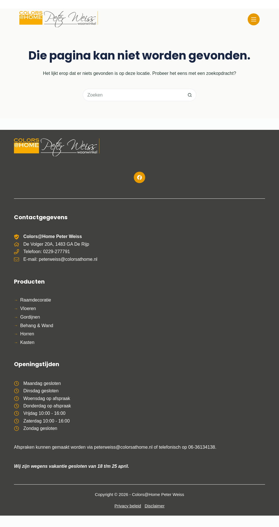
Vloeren (28, 308)
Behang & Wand (36, 325)
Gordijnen (30, 317)
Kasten (27, 342)
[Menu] (254, 19)
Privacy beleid (127, 505)
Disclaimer (155, 505)
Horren (27, 333)
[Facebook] (139, 177)
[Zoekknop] (190, 95)
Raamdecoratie (35, 300)
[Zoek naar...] (133, 95)
